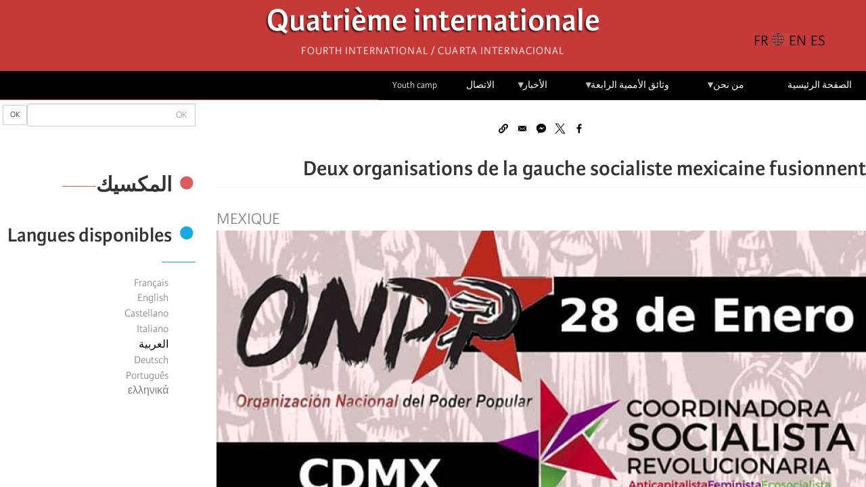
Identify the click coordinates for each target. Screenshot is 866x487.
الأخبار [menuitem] (532, 89)
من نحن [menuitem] (725, 89)
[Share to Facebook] (579, 128)
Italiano (152, 329)
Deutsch (151, 360)
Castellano (146, 313)
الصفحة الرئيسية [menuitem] (820, 85)
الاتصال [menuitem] (480, 85)
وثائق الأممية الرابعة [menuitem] (627, 89)
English (152, 298)
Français (151, 283)
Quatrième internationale (433, 24)
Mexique (247, 219)
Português (147, 375)
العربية (153, 344)
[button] (503, 128)
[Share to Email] (522, 128)
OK (15, 114)
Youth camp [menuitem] (414, 85)
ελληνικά (148, 390)
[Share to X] (560, 128)
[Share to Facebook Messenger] (541, 128)
